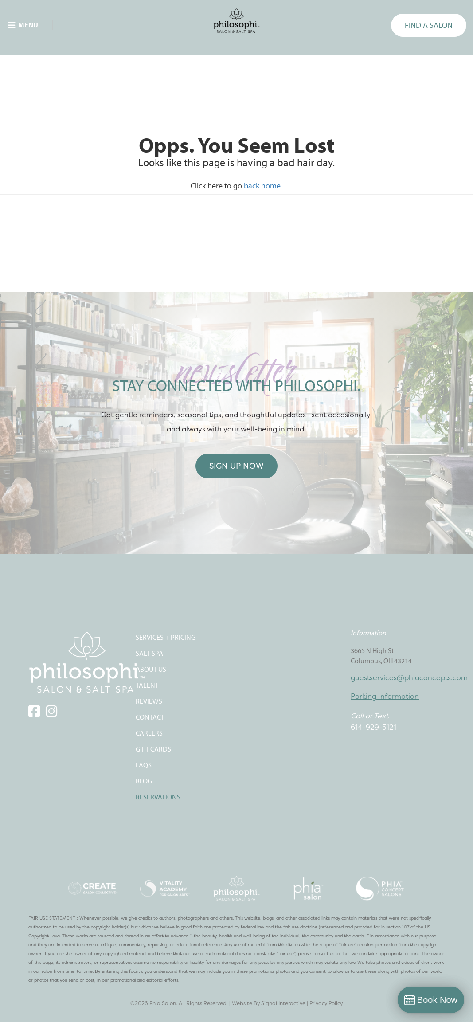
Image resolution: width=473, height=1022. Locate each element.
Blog (144, 780)
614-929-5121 (373, 727)
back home (262, 185)
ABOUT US (151, 669)
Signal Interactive (283, 1003)
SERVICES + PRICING (165, 637)
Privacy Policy (326, 1003)
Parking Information (385, 696)
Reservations (158, 796)
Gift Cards (153, 748)
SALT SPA (149, 653)
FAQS (144, 764)
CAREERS (149, 732)
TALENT (147, 685)
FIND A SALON (429, 25)
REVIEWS (149, 701)
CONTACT (150, 717)
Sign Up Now (236, 465)
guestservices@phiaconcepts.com (409, 677)
